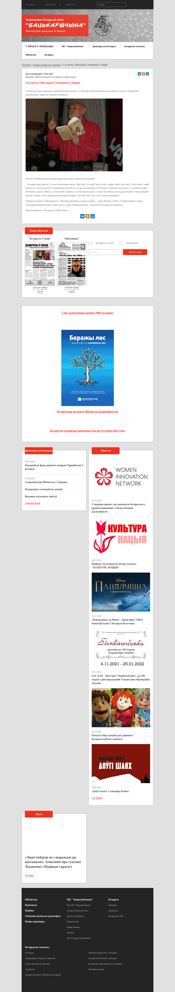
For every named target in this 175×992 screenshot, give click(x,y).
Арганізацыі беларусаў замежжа (40, 958)
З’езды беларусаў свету (77, 910)
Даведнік (112, 905)
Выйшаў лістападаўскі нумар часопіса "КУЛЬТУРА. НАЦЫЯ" (114, 566)
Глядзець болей (32, 503)
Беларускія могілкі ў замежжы (102, 958)
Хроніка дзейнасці (75, 916)
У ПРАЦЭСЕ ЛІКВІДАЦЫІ (39, 46)
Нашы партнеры (35, 921)
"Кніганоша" (132, 243)
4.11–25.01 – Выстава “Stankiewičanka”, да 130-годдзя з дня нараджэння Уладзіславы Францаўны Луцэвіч (121, 679)
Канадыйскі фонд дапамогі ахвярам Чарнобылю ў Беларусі (54, 467)
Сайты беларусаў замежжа (37, 964)
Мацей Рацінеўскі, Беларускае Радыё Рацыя (55, 77)
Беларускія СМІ (115, 916)
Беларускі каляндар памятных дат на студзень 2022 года (87, 430)
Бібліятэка (50, 4)
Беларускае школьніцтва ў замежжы (105, 964)
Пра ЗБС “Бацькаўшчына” (79, 905)
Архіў (40, 291)
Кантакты (70, 4)
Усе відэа (29, 875)
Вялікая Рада (73, 921)
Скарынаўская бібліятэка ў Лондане (46, 482)
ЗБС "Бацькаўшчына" (73, 46)
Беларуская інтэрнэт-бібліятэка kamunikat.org (87, 411)
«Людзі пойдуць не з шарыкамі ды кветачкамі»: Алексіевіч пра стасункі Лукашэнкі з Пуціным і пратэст (53, 862)
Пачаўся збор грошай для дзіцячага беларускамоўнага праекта (112, 737)
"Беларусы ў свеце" (105, 243)
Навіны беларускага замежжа (46, 65)
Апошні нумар (40, 287)
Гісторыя (29, 953)
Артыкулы (113, 910)
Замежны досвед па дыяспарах (43, 916)
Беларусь (49, 55)
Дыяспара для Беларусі (104, 46)
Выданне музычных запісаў (41, 496)
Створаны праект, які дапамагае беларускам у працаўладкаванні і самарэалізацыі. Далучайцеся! (118, 508)
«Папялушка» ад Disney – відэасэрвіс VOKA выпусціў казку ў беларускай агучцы (117, 621)
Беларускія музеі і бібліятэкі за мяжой (43, 974)
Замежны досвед (96, 969)
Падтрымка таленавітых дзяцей (43, 489)
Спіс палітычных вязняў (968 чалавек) (87, 312)
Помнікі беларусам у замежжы (102, 953)
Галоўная (30, 4)
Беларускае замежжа (134, 46)
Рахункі (70, 932)
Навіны (29, 910)
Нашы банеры (73, 927)
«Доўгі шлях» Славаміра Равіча (110, 791)
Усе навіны (97, 798)
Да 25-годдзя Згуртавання (79, 938)
